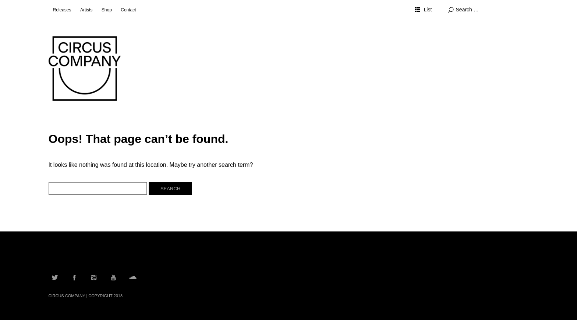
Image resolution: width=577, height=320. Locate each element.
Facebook (74, 277)
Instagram (94, 277)
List (428, 9)
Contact (128, 9)
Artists (86, 9)
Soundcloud (133, 277)
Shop (107, 9)
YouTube (113, 277)
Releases (62, 9)
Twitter (55, 277)
